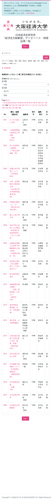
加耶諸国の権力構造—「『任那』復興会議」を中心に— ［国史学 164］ (15, 292)
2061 (5, 120)
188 (19, 108)
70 (18, 103)
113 (35, 105)
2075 (5, 336)
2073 (5, 305)
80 (20, 103)
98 (34, 103)
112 (32, 105)
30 (9, 103)
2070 (5, 261)
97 (32, 103)
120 (42, 105)
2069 (5, 243)
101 (42, 103)
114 (39, 105)
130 (45, 105)
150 (6, 108)
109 (22, 105)
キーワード (6, 53)
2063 (5, 145)
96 (30, 103)
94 (25, 103)
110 (26, 105)
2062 (5, 130)
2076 (5, 354)
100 (39, 103)
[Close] (44, 3)
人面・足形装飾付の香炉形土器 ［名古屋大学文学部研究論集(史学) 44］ (15, 189)
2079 (5, 395)
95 (27, 103)
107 (16, 105)
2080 (5, 405)
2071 (5, 274)
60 (16, 103)
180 (16, 108)
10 (4, 103)
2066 (5, 202)
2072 (5, 284)
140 (3, 108)
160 (9, 108)
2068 (5, 225)
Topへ (25, 46)
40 (11, 103)
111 (29, 105)
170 (13, 108)
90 (23, 103)
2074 (5, 320)
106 (13, 105)
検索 (46, 57)
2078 (5, 382)
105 (9, 105)
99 (37, 103)
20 (6, 103)
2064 (5, 169)
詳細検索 (6, 68)
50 (13, 103)
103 (3, 105)
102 (45, 103)
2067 (5, 215)
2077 (5, 364)
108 (19, 105)
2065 (5, 181)
